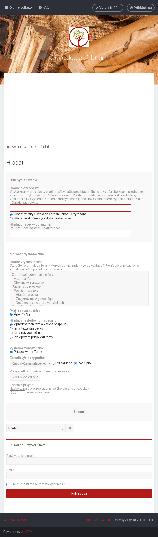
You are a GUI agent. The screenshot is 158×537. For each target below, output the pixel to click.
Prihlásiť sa (14, 445)
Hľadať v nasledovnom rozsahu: (33, 320)
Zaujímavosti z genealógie (79, 299)
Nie (26, 314)
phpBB (25, 532)
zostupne (83, 363)
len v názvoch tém (25, 332)
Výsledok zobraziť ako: (27, 348)
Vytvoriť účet (36, 445)
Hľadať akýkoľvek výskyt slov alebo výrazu (41, 218)
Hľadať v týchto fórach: (26, 262)
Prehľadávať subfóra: (25, 311)
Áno (15, 314)
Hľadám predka (79, 295)
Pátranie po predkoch (79, 287)
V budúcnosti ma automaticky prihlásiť (37, 484)
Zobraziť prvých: (22, 385)
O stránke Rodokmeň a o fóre (79, 275)
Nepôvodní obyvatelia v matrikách (79, 303)
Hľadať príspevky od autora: (30, 224)
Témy (36, 351)
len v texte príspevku (26, 328)
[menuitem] (44, 7)
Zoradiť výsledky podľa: (27, 358)
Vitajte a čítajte (79, 279)
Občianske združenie (79, 283)
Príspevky (19, 351)
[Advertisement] (79, 109)
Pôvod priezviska (79, 291)
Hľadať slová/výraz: (24, 188)
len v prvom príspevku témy (31, 337)
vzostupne (62, 363)
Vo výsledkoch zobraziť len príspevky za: (40, 371)
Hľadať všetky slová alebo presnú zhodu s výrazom (48, 214)
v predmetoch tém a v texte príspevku (39, 324)
